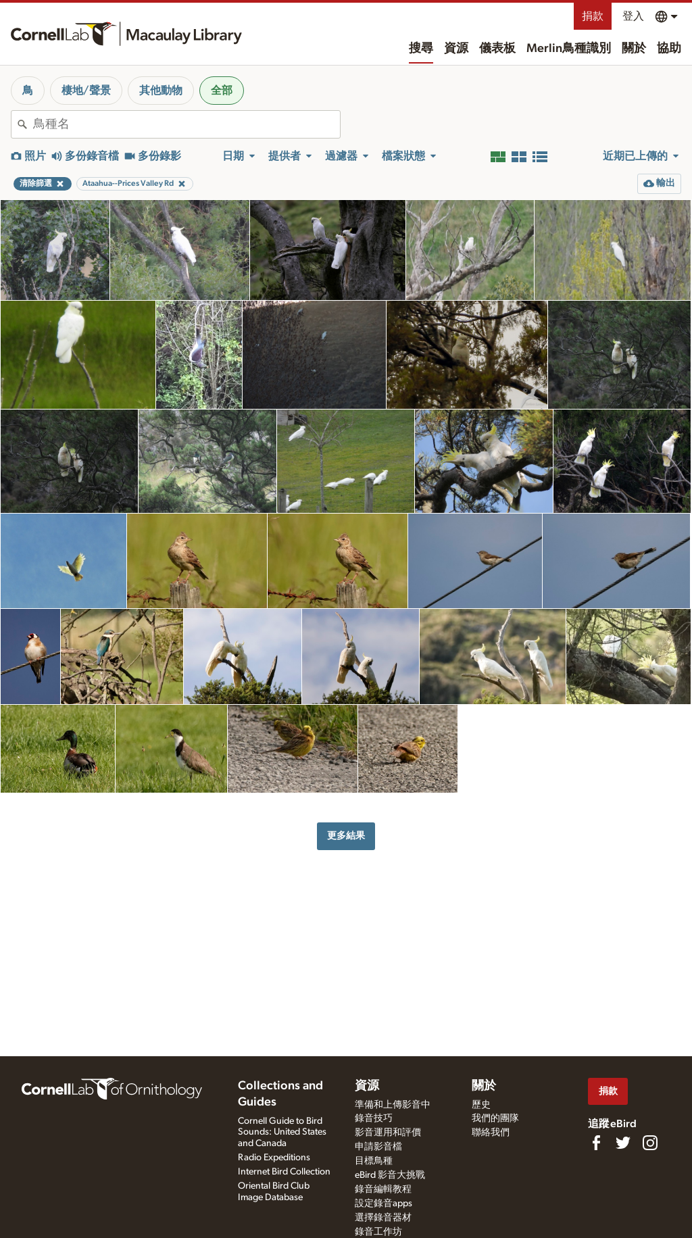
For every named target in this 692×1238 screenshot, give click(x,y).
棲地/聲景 (86, 90)
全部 (221, 90)
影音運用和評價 (388, 1132)
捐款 (592, 16)
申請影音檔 (378, 1147)
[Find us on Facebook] (596, 1143)
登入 (633, 16)
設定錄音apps (383, 1203)
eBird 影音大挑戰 (390, 1175)
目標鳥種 (374, 1161)
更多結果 (346, 836)
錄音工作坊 (378, 1232)
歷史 (481, 1105)
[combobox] (186, 124)
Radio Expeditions (274, 1157)
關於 (634, 49)
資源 (456, 49)
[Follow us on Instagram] (650, 1143)
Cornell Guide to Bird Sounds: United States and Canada (282, 1132)
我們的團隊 (495, 1118)
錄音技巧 (374, 1118)
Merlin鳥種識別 (568, 49)
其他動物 (160, 90)
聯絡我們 (491, 1132)
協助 (669, 49)
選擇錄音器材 (383, 1217)
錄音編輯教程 (383, 1189)
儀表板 (497, 49)
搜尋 (421, 49)
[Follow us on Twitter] (623, 1143)
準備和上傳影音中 (392, 1105)
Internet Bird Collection (284, 1172)
